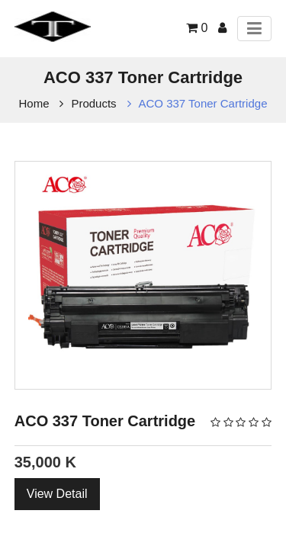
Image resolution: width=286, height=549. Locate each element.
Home (34, 103)
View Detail (57, 493)
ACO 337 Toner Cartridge (203, 103)
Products (93, 103)
